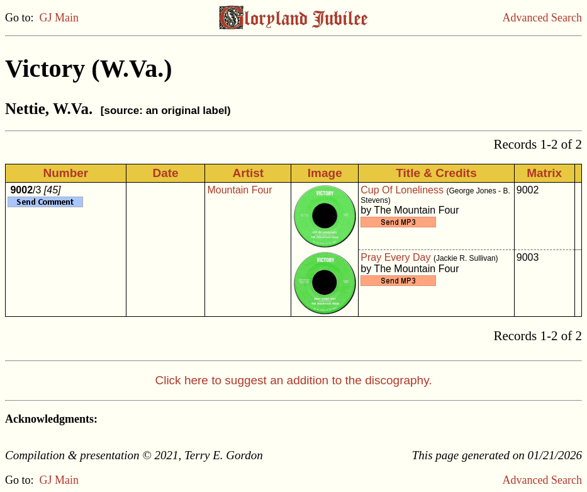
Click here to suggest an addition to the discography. (293, 380)
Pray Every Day (395, 257)
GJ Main (59, 17)
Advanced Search (542, 17)
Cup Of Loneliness (402, 190)
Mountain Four (239, 190)
